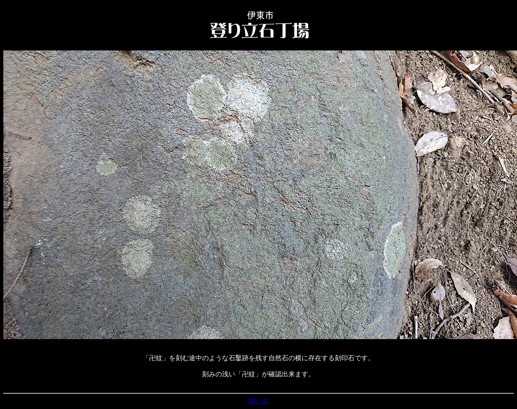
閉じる (258, 400)
